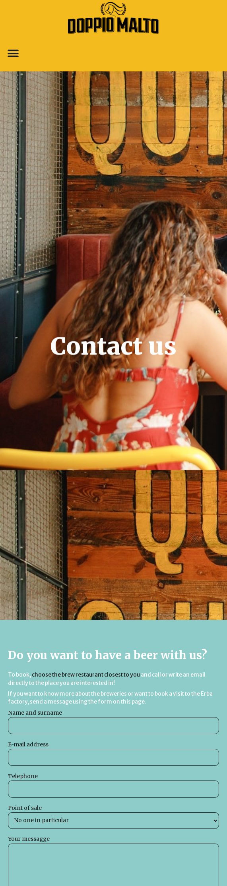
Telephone (113, 785)
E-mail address (113, 753)
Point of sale (113, 817)
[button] (13, 54)
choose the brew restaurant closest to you (86, 674)
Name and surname (113, 722)
